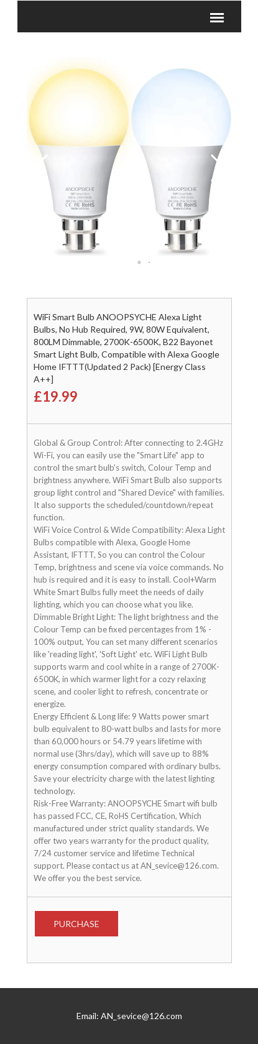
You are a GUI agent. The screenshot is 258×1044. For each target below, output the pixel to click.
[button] (129, 262)
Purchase (76, 923)
